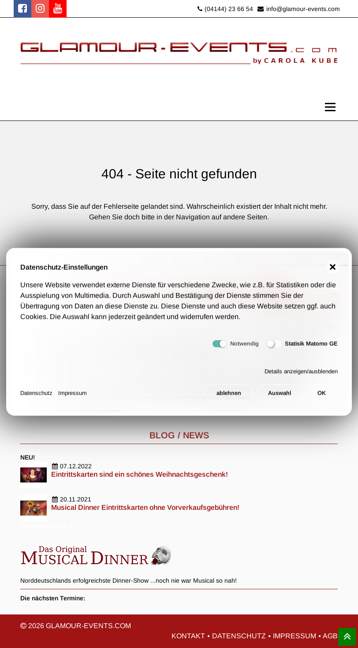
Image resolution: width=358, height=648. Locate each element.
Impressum (72, 398)
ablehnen (228, 398)
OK (321, 398)
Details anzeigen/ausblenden (301, 376)
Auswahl (279, 398)
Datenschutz (36, 398)
